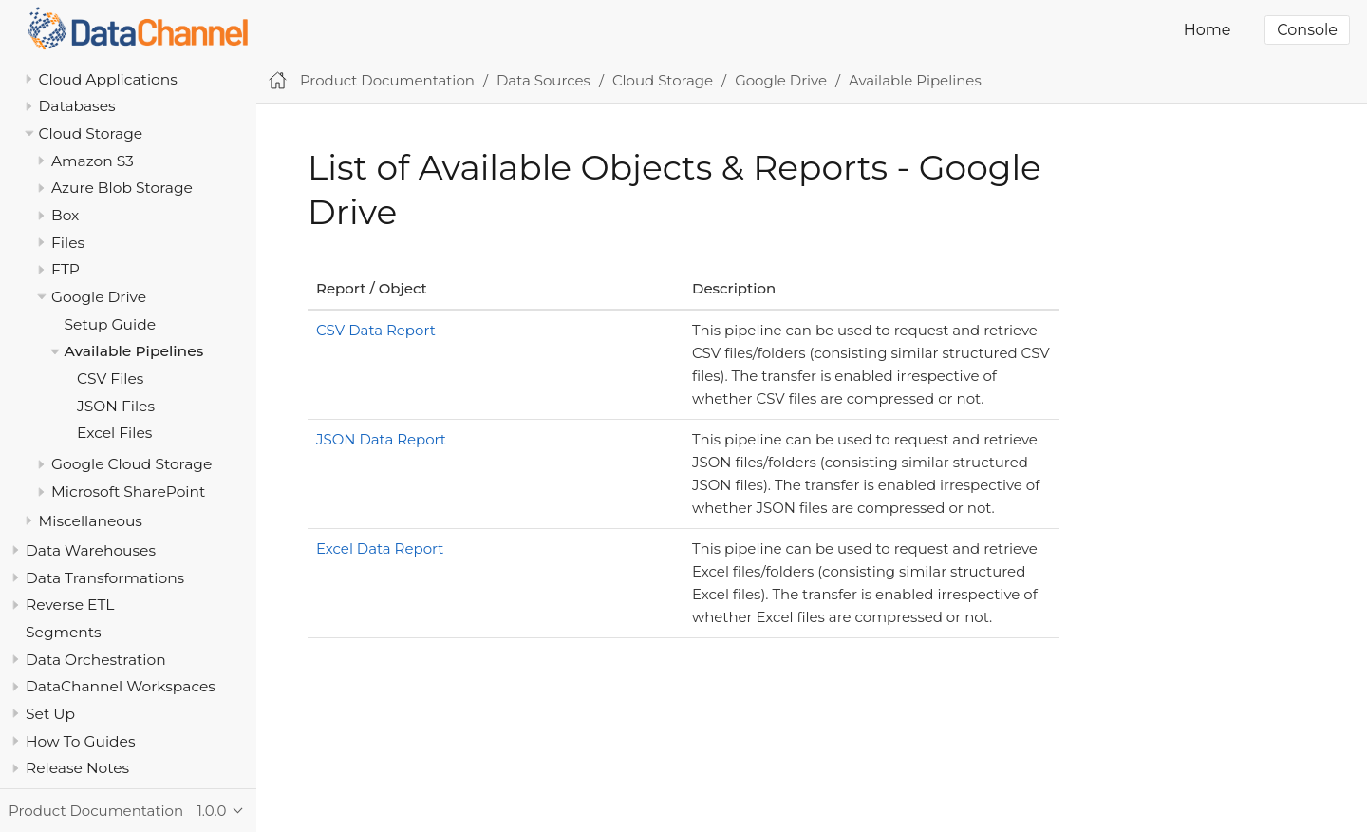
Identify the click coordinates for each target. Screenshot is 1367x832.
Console (1307, 30)
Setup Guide (111, 324)
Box (65, 215)
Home (1207, 30)
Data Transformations (105, 578)
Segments (64, 632)
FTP (65, 269)
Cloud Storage (91, 133)
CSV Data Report (376, 330)
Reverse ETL (70, 605)
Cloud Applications (108, 79)
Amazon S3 (92, 161)
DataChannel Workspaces (120, 686)
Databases (77, 106)
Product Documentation (387, 80)
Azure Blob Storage (122, 188)
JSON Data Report (381, 439)
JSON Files (116, 406)
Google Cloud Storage (131, 464)
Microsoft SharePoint (128, 491)
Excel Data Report (379, 548)
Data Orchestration (96, 660)
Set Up (50, 714)
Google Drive (98, 297)
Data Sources (543, 80)
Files (67, 243)
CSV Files (110, 378)
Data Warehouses (91, 550)
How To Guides (80, 741)
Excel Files (114, 433)
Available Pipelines (134, 351)
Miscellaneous (90, 521)
